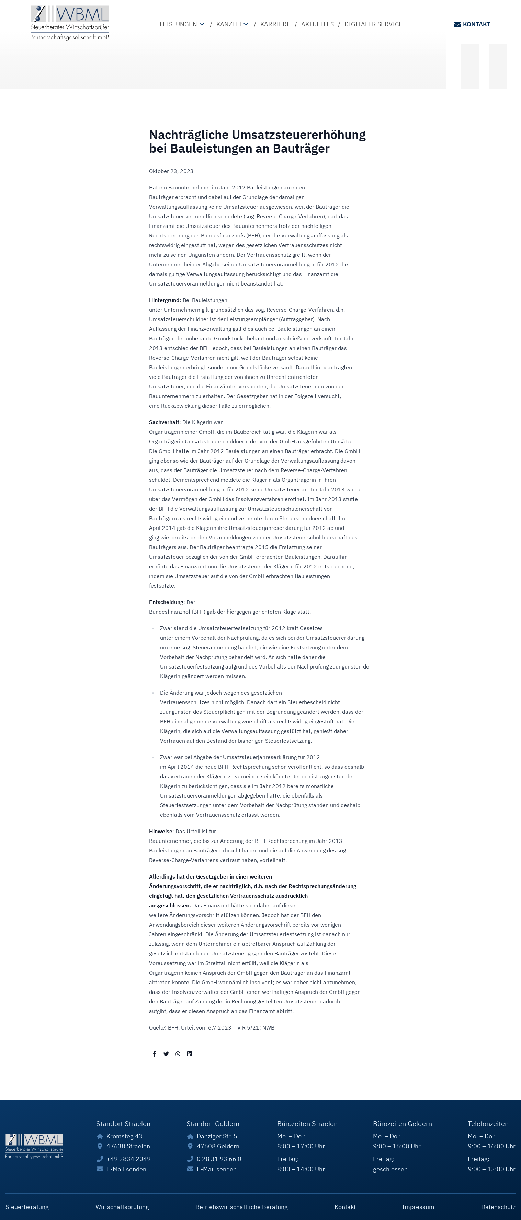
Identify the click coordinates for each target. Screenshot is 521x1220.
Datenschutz (498, 1207)
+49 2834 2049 (128, 1159)
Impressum (418, 1207)
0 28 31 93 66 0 (219, 1159)
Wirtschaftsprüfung (122, 1207)
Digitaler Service (373, 24)
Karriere (275, 24)
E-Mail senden (126, 1169)
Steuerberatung (27, 1207)
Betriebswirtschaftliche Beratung (241, 1207)
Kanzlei (233, 24)
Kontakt (471, 24)
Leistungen (183, 24)
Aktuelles (317, 24)
